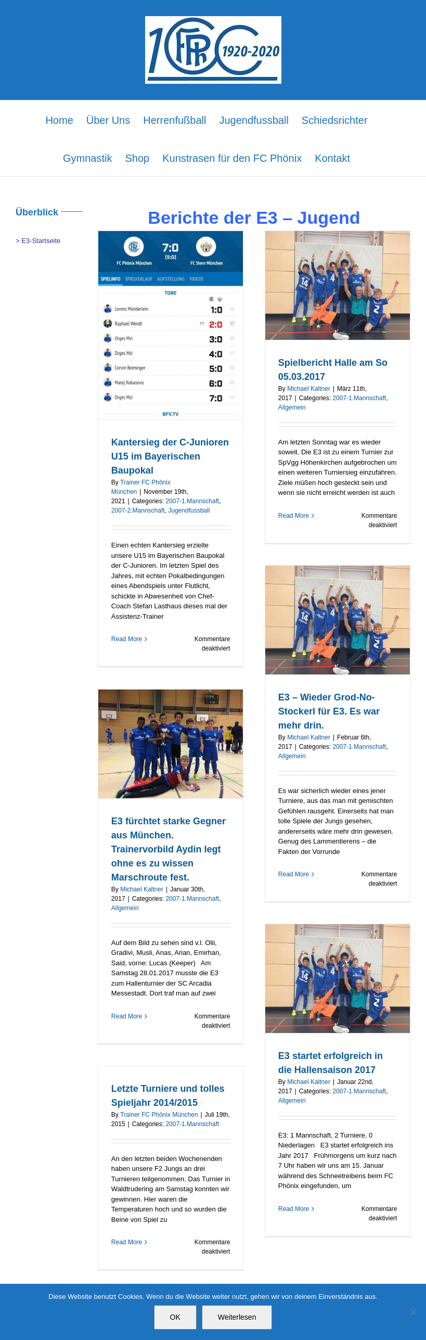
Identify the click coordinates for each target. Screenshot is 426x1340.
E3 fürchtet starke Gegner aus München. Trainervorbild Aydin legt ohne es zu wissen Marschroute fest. (168, 849)
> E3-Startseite (38, 241)
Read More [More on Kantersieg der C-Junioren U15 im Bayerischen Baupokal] (126, 639)
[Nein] (413, 1312)
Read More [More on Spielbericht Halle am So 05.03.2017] (293, 515)
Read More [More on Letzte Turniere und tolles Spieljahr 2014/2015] (126, 1242)
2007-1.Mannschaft (192, 501)
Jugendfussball (189, 510)
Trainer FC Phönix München (159, 1114)
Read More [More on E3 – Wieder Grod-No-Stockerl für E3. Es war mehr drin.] (293, 874)
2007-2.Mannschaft (138, 510)
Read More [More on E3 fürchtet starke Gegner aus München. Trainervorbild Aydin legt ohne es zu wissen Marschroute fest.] (126, 1016)
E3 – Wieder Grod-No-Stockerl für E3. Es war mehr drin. (329, 711)
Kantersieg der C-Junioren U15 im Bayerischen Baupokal (170, 456)
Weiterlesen (237, 1317)
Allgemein (292, 407)
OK (175, 1317)
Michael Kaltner (308, 388)
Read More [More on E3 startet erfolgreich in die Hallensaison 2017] (293, 1209)
